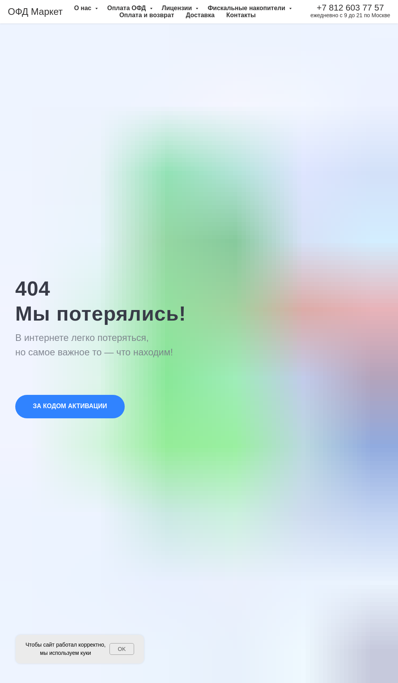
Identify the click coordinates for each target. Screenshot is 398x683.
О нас (83, 8)
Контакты (241, 15)
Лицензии (178, 8)
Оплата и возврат (146, 15)
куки (86, 653)
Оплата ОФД (127, 8)
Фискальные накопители (247, 8)
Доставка (200, 15)
